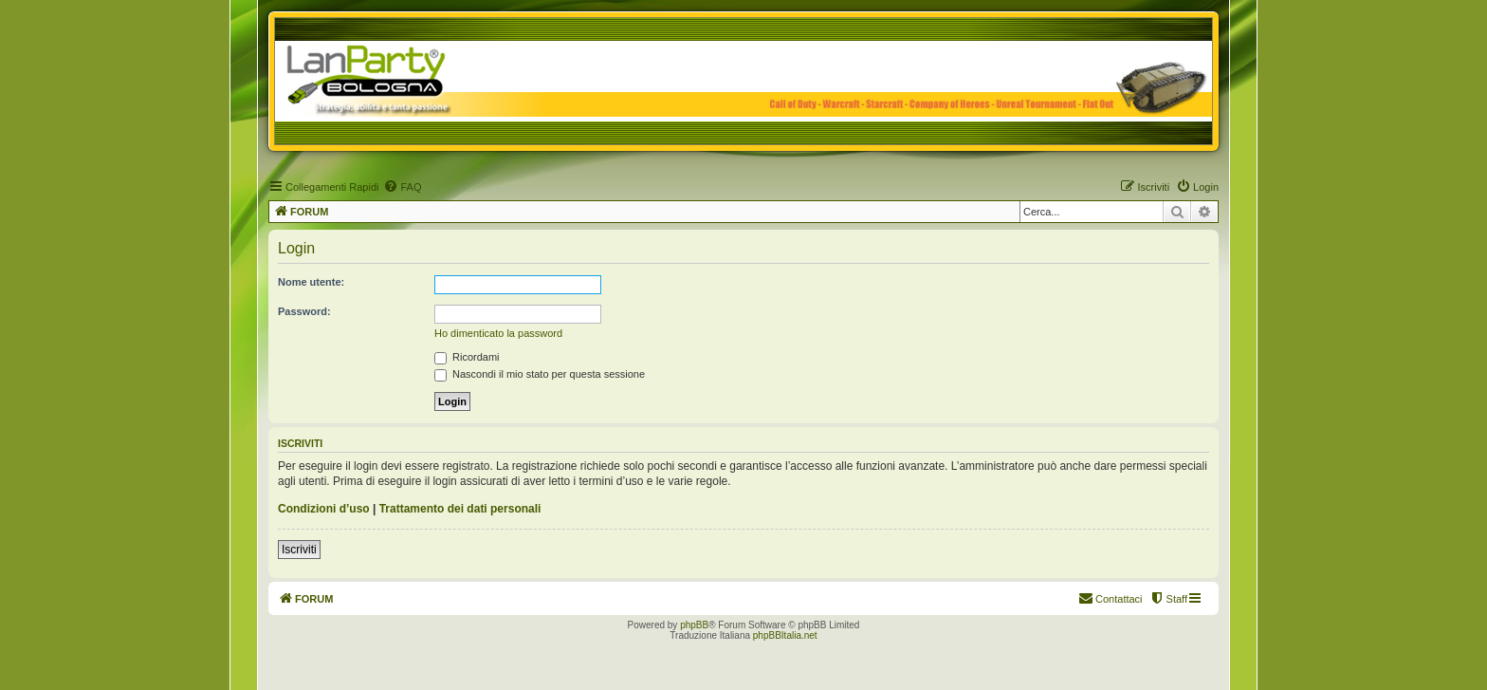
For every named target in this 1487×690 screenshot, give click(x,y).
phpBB (694, 625)
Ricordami (467, 357)
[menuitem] (402, 187)
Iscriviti (299, 549)
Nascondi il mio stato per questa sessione (539, 374)
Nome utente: (311, 282)
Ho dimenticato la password (498, 333)
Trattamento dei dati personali (460, 508)
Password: (304, 311)
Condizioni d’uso (324, 508)
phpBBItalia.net (785, 635)
